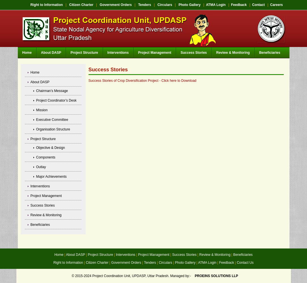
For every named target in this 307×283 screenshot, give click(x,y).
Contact (258, 5)
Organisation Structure (53, 129)
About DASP (51, 53)
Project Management (154, 53)
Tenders (144, 5)
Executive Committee (52, 120)
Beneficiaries (269, 53)
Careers (276, 5)
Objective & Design (50, 148)
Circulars (164, 5)
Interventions (118, 53)
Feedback (239, 5)
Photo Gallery (190, 5)
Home (27, 53)
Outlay (41, 167)
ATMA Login (216, 5)
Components (45, 157)
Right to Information (46, 5)
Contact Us (245, 263)
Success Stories (194, 53)
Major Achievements (51, 177)
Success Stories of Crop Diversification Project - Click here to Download (142, 81)
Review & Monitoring (233, 53)
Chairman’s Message (52, 91)
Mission (42, 110)
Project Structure (84, 53)
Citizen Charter (81, 5)
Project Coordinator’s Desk (56, 100)
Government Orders (116, 5)
